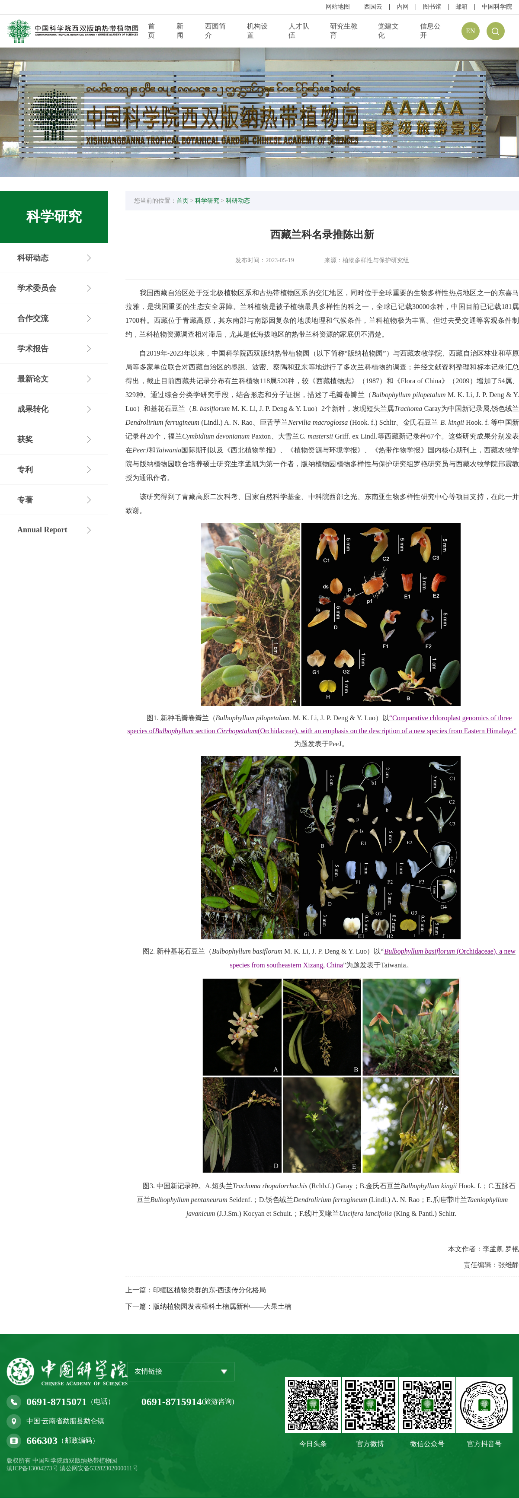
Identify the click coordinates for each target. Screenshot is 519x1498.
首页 (151, 30)
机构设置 (257, 30)
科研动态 (238, 200)
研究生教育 (344, 30)
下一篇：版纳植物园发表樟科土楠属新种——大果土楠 (208, 1306)
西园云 (373, 7)
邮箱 (461, 7)
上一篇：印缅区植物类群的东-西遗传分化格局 (195, 1290)
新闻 (179, 30)
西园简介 (215, 30)
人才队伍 (298, 30)
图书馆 (432, 7)
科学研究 (207, 200)
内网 (403, 7)
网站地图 (338, 7)
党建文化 (388, 30)
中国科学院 (497, 7)
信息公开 (430, 30)
